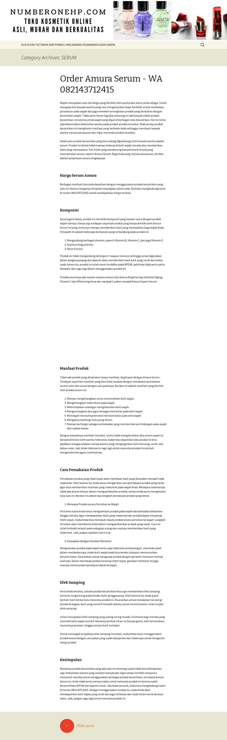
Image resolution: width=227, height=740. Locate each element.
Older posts (77, 725)
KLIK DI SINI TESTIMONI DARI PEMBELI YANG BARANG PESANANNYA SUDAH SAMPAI (68, 44)
